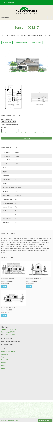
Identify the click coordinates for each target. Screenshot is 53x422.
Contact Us (4, 354)
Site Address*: (5, 128)
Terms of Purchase (6, 360)
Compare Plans (44, 420)
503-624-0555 (10, 335)
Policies (3, 362)
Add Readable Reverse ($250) (11, 124)
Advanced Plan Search (8, 351)
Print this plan (7, 42)
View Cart (11, 2)
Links (2, 365)
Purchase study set (21, 42)
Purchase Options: (6, 119)
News (3, 368)
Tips (2, 357)
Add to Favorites (36, 42)
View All (5, 320)
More (4, 286)
